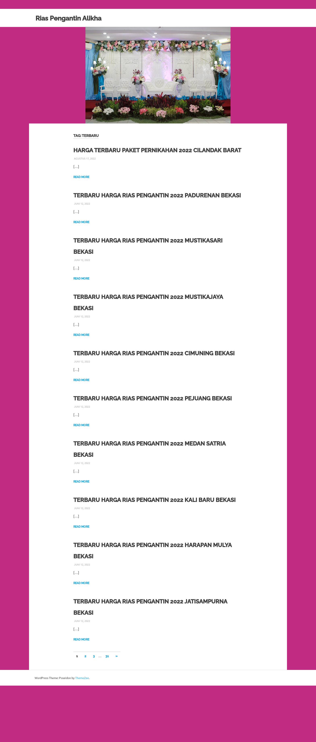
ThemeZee (82, 734)
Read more (81, 188)
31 (107, 712)
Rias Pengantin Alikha (75, 17)
